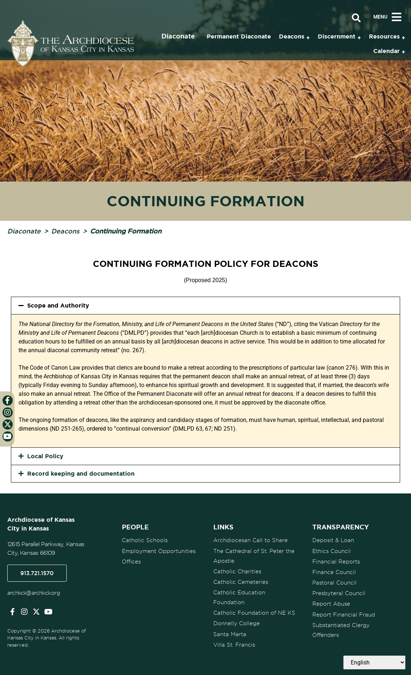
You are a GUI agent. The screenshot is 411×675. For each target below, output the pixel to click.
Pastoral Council (334, 582)
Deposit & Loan (333, 540)
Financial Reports (336, 561)
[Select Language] (374, 662)
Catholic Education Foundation (239, 597)
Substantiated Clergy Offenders (341, 629)
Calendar (386, 51)
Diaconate (24, 231)
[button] (205, 305)
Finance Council (334, 572)
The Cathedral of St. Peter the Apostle (254, 556)
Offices (131, 561)
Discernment (336, 36)
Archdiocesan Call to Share (250, 540)
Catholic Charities (237, 571)
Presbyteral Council (338, 593)
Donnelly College (236, 623)
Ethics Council (331, 551)
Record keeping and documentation (81, 473)
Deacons (65, 231)
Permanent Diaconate (239, 36)
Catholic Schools (145, 540)
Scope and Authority (58, 305)
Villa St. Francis (234, 644)
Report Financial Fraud (343, 614)
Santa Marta (229, 634)
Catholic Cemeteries (240, 582)
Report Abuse (331, 603)
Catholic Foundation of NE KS (254, 612)
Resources (384, 36)
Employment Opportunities (159, 551)
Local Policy (45, 456)
